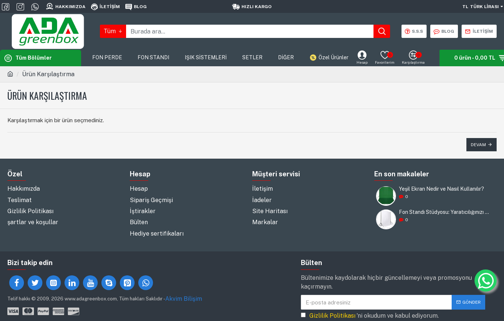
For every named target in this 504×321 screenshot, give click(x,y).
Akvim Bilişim (183, 289)
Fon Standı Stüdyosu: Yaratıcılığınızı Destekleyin (445, 212)
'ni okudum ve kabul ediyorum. (370, 306)
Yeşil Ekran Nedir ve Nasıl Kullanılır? (441, 189)
